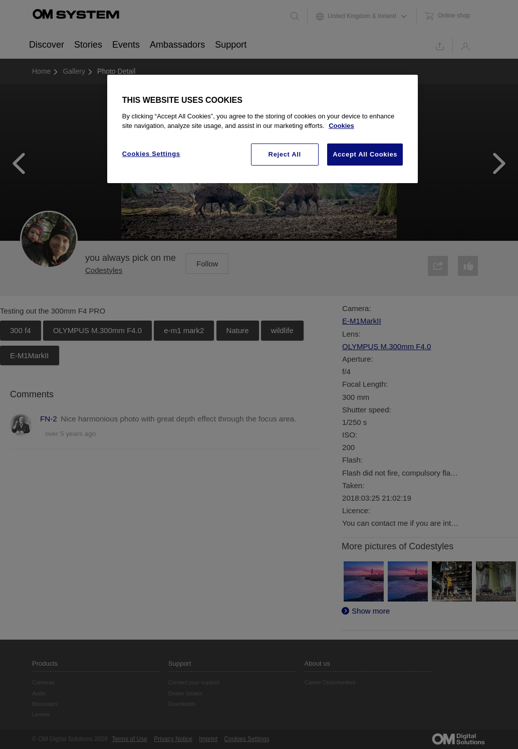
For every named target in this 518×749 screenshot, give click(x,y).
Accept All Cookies (365, 154)
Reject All (285, 154)
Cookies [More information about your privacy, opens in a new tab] (341, 125)
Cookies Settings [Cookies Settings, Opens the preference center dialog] (151, 154)
